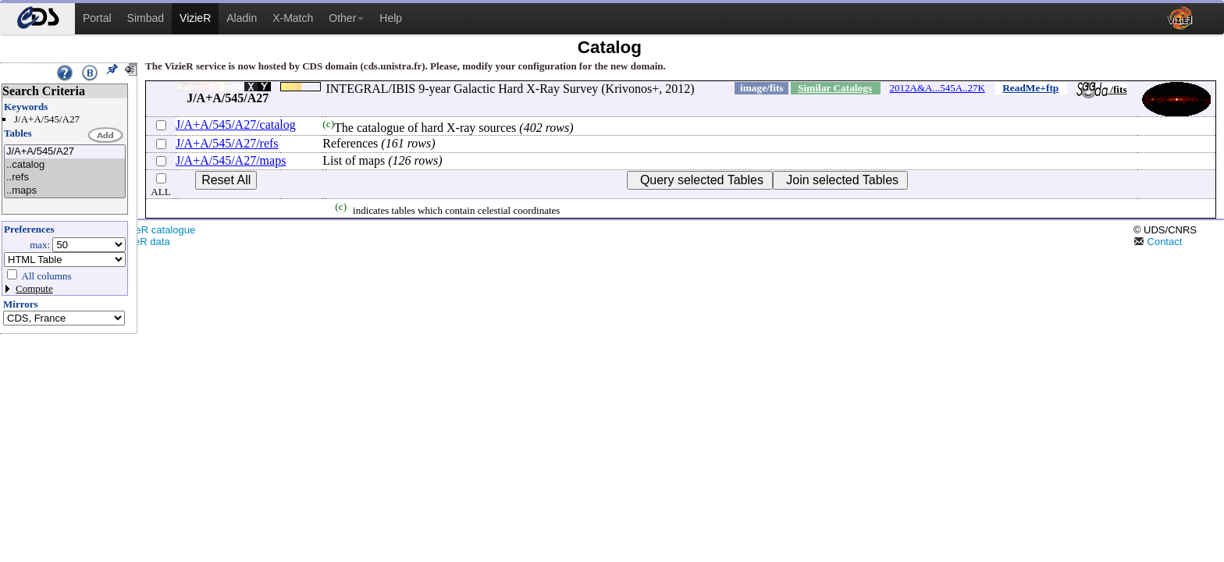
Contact (1157, 241)
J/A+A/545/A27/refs (227, 143)
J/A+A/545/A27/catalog (236, 124)
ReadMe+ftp (1030, 88)
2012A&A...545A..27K (937, 88)
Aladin (241, 18)
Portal (97, 18)
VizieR (195, 18)
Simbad (145, 18)
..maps (65, 190)
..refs (65, 177)
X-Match (292, 18)
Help (390, 18)
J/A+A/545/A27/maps (231, 160)
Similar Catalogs (835, 88)
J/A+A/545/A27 (65, 151)
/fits (1101, 89)
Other (346, 18)
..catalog (65, 165)
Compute (34, 288)
